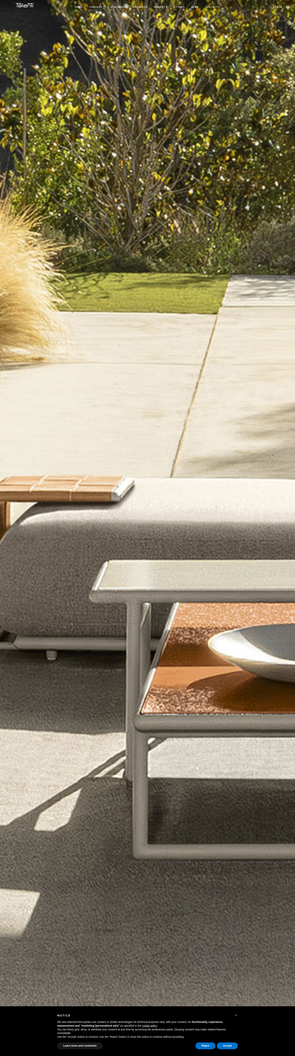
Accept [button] (227, 1045)
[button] (236, 1015)
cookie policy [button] (149, 1025)
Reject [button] (205, 1045)
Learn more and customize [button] (80, 1045)
